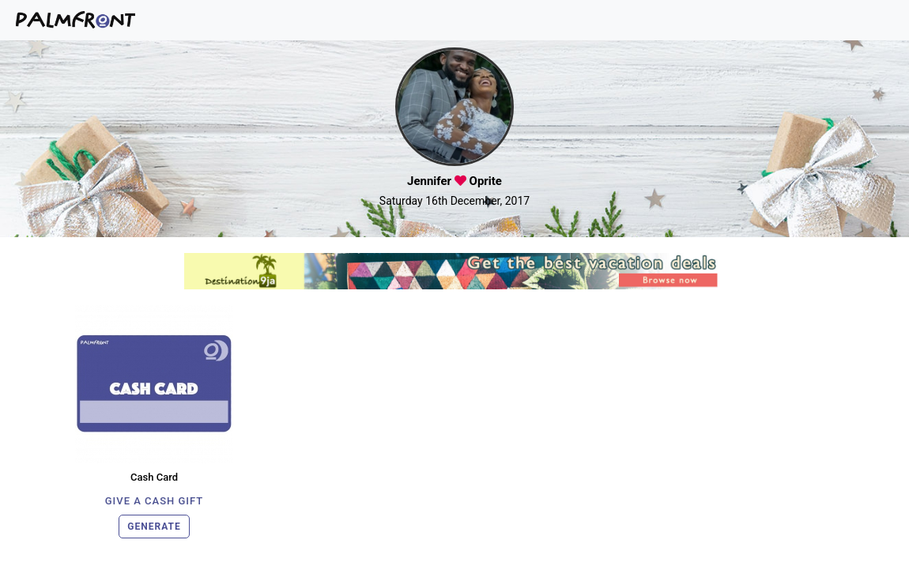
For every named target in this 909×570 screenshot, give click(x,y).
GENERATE (153, 526)
